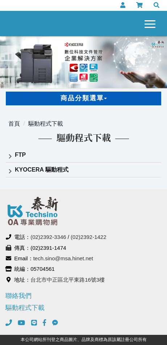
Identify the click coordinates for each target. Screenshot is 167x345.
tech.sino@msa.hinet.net (63, 258)
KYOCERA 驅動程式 (41, 170)
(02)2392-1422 (88, 237)
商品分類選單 (83, 98)
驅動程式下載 (45, 124)
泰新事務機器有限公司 (34, 23)
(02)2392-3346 (48, 237)
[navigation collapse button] (151, 23)
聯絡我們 (18, 295)
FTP (20, 155)
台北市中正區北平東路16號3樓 (67, 280)
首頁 (14, 124)
